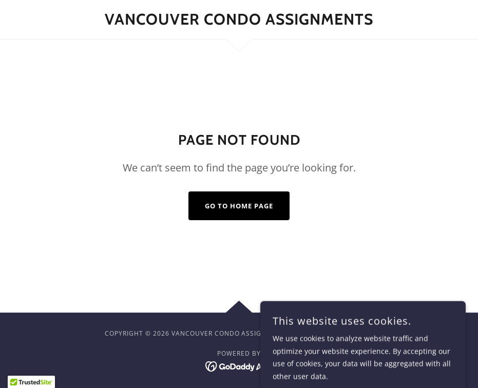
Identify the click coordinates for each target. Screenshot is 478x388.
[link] (238, 22)
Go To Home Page (239, 205)
